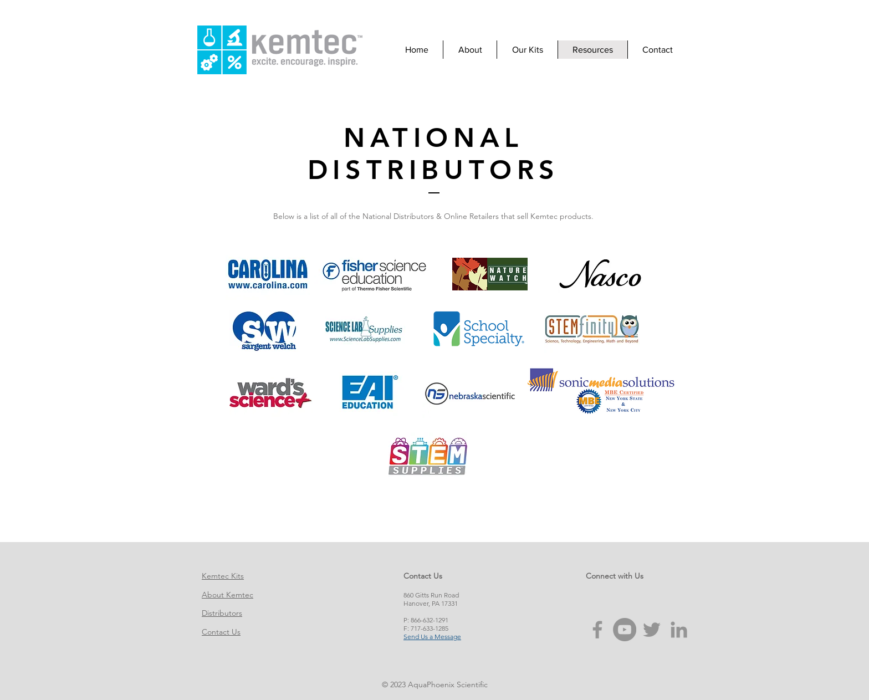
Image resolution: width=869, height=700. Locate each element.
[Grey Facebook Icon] (597, 629)
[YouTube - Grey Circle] (624, 629)
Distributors (222, 613)
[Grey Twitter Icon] (651, 629)
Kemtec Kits (223, 576)
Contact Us (221, 632)
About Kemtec (227, 595)
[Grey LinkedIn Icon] (679, 629)
